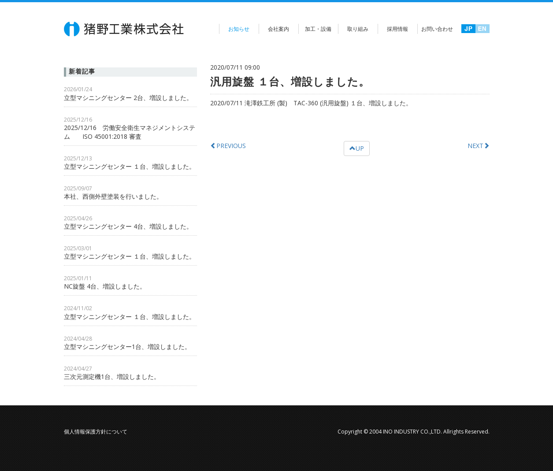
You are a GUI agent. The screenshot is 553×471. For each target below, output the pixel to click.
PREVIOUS (228, 145)
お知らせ (238, 29)
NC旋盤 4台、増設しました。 (105, 286)
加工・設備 (318, 29)
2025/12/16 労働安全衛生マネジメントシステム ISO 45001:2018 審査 (129, 132)
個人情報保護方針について (95, 431)
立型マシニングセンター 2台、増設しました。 (128, 97)
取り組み (357, 29)
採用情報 (397, 29)
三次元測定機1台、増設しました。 (112, 376)
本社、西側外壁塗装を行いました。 (116, 196)
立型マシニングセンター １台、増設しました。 (129, 166)
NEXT (479, 145)
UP (356, 148)
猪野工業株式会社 (124, 29)
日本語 (468, 29)
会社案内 (278, 29)
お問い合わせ (437, 29)
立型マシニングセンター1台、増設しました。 (127, 346)
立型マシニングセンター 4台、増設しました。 (128, 226)
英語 (482, 29)
